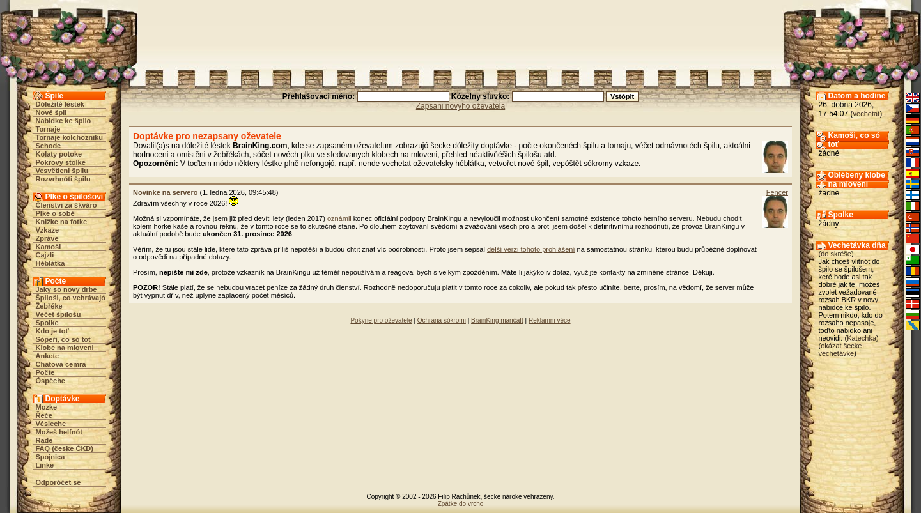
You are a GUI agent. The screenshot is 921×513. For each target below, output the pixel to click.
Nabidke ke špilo (63, 121)
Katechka (861, 338)
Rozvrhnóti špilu (63, 179)
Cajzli (45, 255)
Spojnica (50, 457)
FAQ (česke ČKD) (64, 448)
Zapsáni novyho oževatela (460, 106)
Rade (44, 440)
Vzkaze (47, 230)
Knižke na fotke (62, 222)
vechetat (866, 114)
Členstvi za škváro (66, 205)
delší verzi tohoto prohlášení (531, 249)
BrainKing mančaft (497, 320)
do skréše (836, 253)
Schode (48, 145)
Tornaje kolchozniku (70, 137)
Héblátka (50, 263)
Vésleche (51, 423)
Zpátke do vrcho (461, 503)
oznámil (339, 218)
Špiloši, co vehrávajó (70, 298)
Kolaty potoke (59, 154)
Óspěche (50, 381)
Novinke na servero (165, 192)
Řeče (44, 415)
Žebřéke (49, 306)
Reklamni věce (550, 320)
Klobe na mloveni (65, 347)
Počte (45, 372)
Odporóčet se (58, 482)
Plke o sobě (55, 213)
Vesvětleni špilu (62, 170)
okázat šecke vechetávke (840, 349)
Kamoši (48, 246)
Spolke (47, 322)
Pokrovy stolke (61, 162)
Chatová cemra (61, 364)
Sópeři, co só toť (64, 339)
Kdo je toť (52, 331)
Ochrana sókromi (441, 320)
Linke (45, 465)
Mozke (47, 407)
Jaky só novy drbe (66, 289)
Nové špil (51, 112)
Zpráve (47, 238)
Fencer (777, 192)
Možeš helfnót (59, 432)
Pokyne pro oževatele (381, 320)
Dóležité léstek (60, 104)
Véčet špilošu (58, 314)
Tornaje (48, 129)
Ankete (47, 356)
